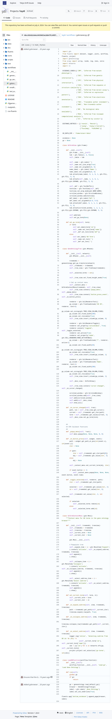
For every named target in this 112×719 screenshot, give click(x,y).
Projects (14, 11)
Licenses (79, 713)
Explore (13, 3)
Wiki (101, 713)
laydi (22, 11)
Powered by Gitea (20, 713)
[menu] (60, 713)
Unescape (103, 45)
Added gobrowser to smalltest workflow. (40, 49)
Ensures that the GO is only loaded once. (40, 677)
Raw (72, 45)
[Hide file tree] (4, 35)
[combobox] (33, 40)
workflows (71, 35)
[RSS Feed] (68, 11)
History (93, 45)
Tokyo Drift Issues (27, 3)
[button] (51, 677)
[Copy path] (88, 35)
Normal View (82, 45)
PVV (94, 713)
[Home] (4, 3)
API (87, 713)
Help (39, 3)
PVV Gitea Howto (80, 717)
